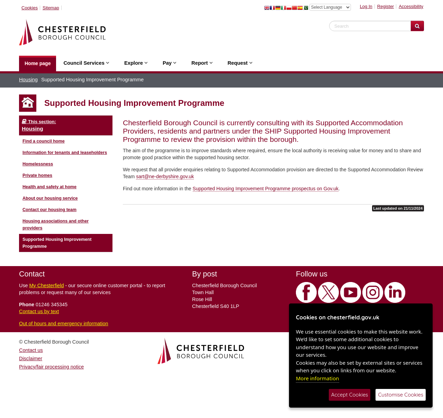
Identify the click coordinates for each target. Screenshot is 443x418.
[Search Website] (417, 26)
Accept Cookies (349, 394)
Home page (38, 63)
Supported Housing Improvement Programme (56, 243)
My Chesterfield (46, 285)
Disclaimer (30, 358)
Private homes (37, 175)
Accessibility (411, 6)
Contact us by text (39, 311)
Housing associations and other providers (55, 224)
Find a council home (43, 141)
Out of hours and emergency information (63, 323)
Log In (366, 6)
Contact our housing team (49, 209)
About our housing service (50, 198)
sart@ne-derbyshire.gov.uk (165, 176)
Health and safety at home (49, 186)
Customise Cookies (400, 394)
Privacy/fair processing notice (51, 367)
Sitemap (51, 8)
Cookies (29, 8)
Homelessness (37, 164)
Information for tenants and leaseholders (64, 152)
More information (317, 378)
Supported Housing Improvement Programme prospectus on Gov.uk (266, 188)
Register (385, 6)
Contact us (31, 350)
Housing (28, 79)
